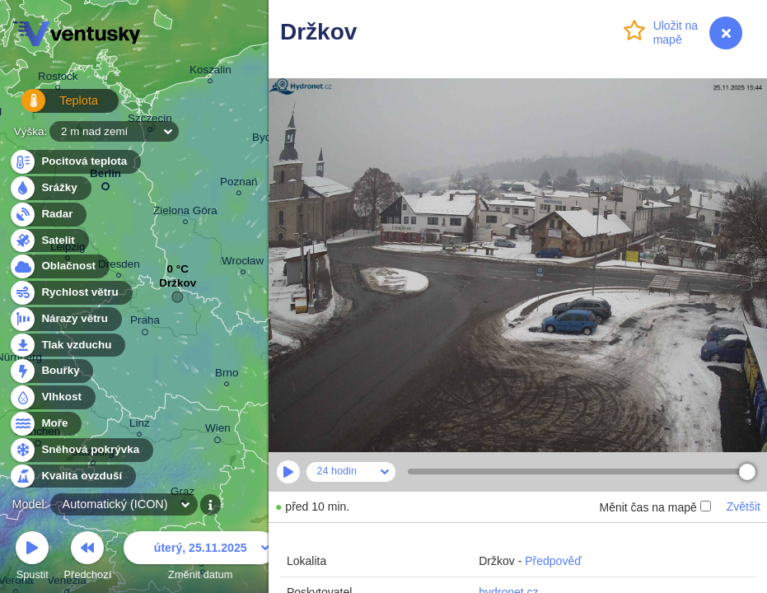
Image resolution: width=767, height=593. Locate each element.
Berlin (105, 176)
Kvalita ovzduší (72, 476)
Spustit (32, 558)
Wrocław (243, 263)
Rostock (58, 78)
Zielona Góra (185, 213)
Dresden (119, 266)
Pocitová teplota (74, 162)
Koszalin (210, 72)
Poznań (239, 184)
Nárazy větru (65, 319)
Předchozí (88, 558)
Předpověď (553, 560)
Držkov (177, 287)
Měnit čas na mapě (654, 507)
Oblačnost (59, 266)
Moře (45, 424)
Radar (47, 214)
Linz (139, 425)
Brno (226, 375)
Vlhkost (52, 397)
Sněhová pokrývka (80, 450)
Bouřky (51, 371)
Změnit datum (200, 558)
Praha (145, 323)
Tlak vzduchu (67, 345)
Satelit (48, 241)
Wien (218, 431)
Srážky (49, 188)
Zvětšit (743, 506)
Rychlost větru (70, 293)
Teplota (51, 107)
